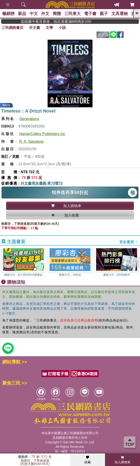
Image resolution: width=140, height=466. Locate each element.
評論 (103, 35)
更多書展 (128, 242)
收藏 (87, 460)
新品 (22, 13)
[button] (136, 262)
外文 (45, 13)
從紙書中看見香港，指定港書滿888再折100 (66, 21)
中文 (34, 13)
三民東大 (72, 13)
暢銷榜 (8, 13)
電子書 (90, 13)
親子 (104, 13)
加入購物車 (122, 460)
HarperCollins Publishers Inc (42, 134)
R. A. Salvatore (31, 141)
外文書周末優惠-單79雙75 (42, 183)
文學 (49, 28)
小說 (62, 28)
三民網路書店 (12, 28)
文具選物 (119, 13)
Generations (29, 119)
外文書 (34, 28)
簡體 (57, 13)
